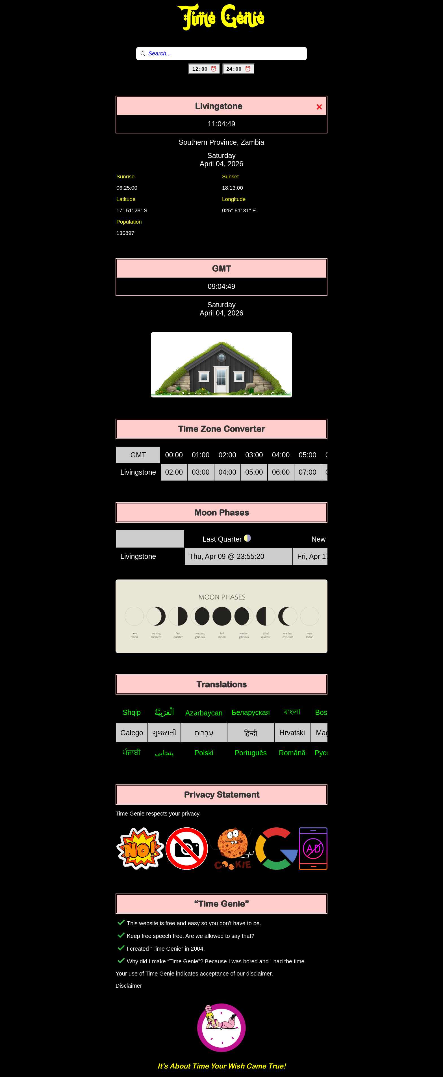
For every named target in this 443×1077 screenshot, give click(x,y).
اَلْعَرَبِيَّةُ (164, 712)
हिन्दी (250, 733)
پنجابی (164, 753)
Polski (203, 753)
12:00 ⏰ (204, 69)
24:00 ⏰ (238, 69)
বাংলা (292, 712)
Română (292, 753)
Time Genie (221, 18)
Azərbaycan (204, 713)
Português (250, 753)
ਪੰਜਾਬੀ (132, 752)
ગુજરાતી (164, 733)
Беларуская (251, 712)
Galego (131, 733)
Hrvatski (292, 733)
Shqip (132, 712)
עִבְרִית (204, 733)
